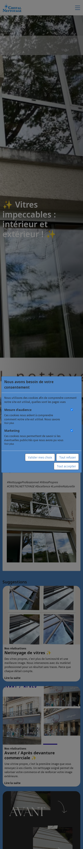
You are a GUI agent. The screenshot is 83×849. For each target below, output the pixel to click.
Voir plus (9, 423)
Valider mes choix (40, 457)
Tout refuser (67, 457)
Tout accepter (66, 466)
